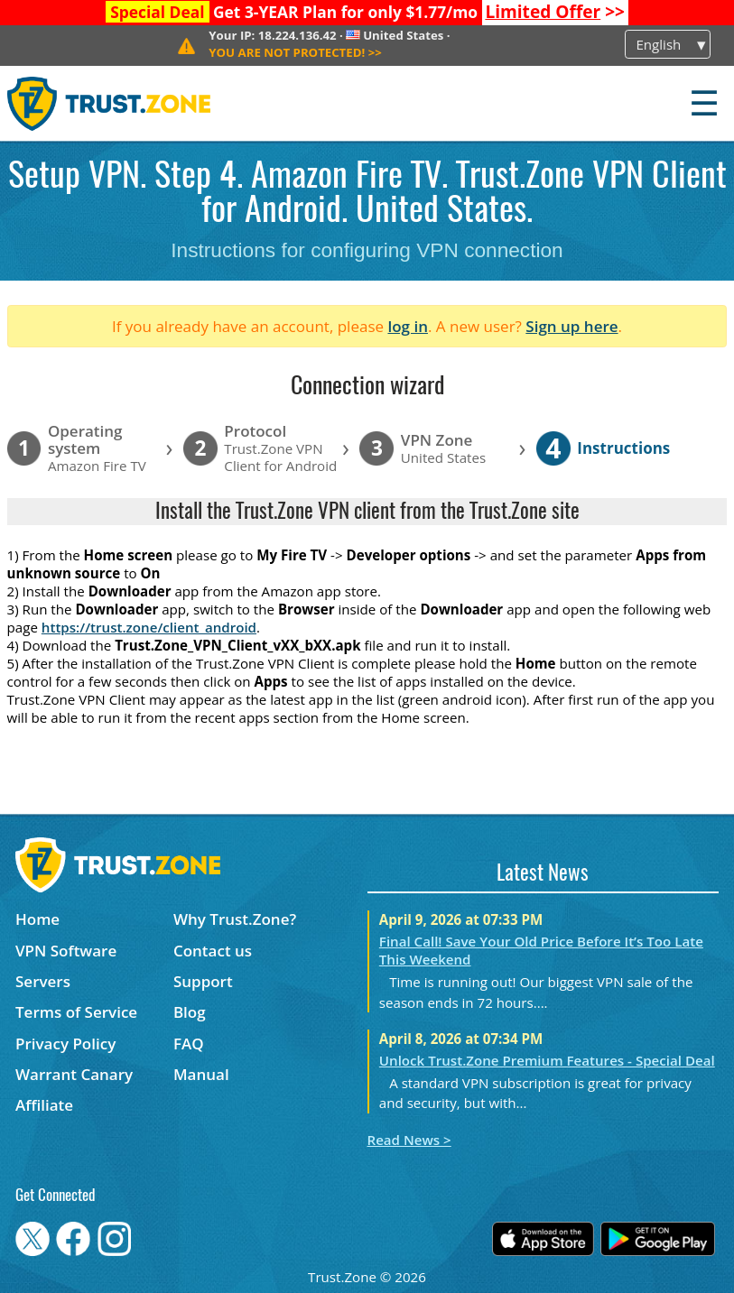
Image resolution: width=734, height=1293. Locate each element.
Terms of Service (76, 1012)
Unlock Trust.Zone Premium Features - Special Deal (547, 1060)
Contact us (212, 950)
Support (203, 981)
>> (555, 11)
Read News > (409, 1140)
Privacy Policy (65, 1043)
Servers (42, 981)
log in (407, 326)
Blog (189, 1012)
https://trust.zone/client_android (149, 627)
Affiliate (44, 1104)
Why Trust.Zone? (234, 919)
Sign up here (571, 326)
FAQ (188, 1043)
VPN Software (65, 950)
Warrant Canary (74, 1074)
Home (37, 919)
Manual (201, 1074)
